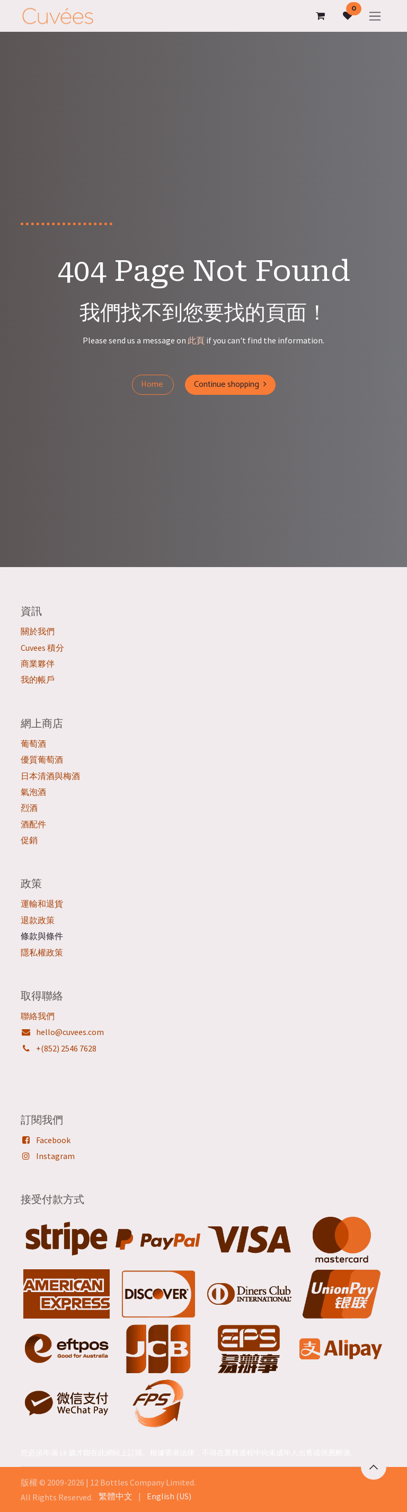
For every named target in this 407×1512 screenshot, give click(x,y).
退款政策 (38, 920)
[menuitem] (115, 1496)
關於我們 (38, 631)
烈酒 (29, 807)
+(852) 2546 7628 (66, 1048)
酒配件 (33, 824)
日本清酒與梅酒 (50, 776)
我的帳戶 (38, 679)
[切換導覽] (375, 15)
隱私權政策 (42, 952)
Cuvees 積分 (42, 647)
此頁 (196, 340)
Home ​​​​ (153, 384)
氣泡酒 (33, 791)
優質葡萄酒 (42, 759)
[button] (373, 1467)
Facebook (53, 1140)
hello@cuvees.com (70, 1032)
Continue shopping (230, 384)
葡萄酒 (33, 743)
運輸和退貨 (42, 903)
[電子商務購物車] (320, 16)
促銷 (29, 840)
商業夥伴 (38, 663)
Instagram (55, 1156)
